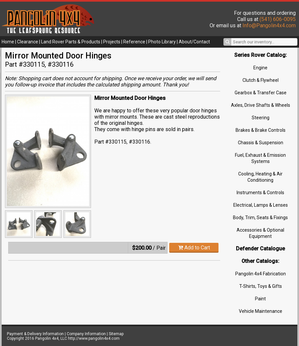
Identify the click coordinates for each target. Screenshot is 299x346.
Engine (260, 67)
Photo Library (162, 41)
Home (8, 41)
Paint (260, 298)
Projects (111, 41)
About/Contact (194, 41)
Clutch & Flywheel (260, 80)
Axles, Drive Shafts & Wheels (260, 105)
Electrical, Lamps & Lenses (260, 205)
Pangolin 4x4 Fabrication (260, 273)
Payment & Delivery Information (35, 334)
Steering (260, 117)
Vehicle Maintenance (260, 311)
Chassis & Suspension (260, 142)
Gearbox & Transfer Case (261, 92)
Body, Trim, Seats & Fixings (260, 217)
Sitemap (116, 334)
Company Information (86, 334)
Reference (134, 41)
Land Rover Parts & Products (70, 41)
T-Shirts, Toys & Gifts (260, 286)
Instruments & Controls (260, 192)
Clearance (27, 41)
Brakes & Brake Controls (261, 130)
